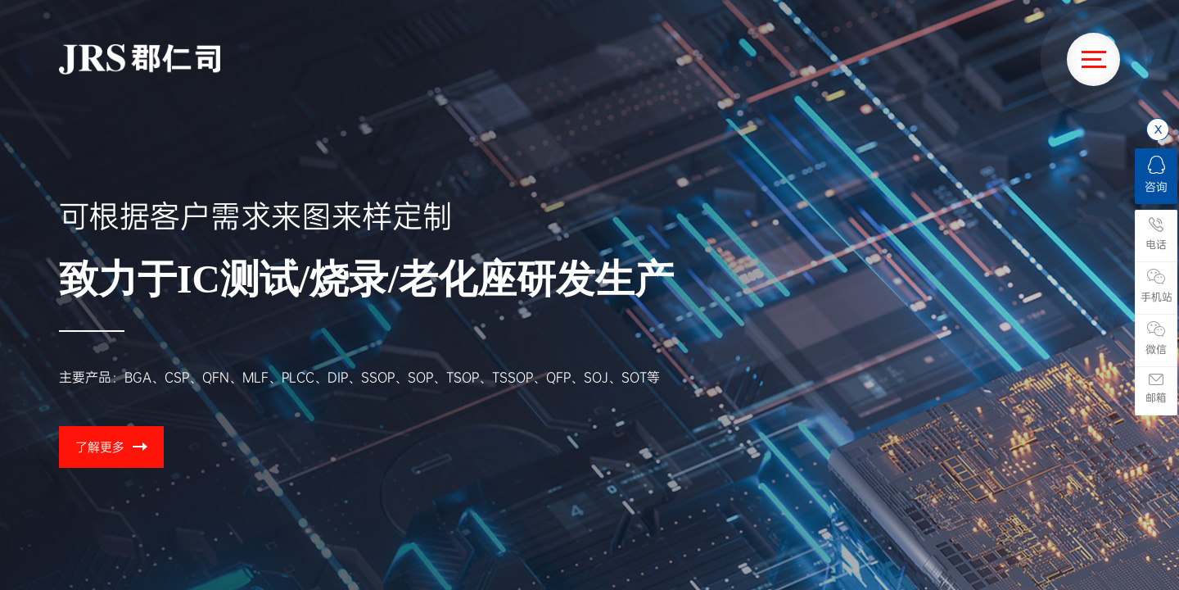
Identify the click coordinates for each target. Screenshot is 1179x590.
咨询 (1156, 175)
